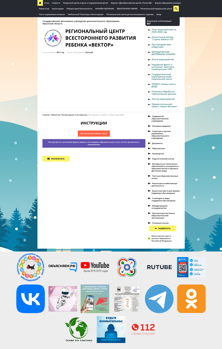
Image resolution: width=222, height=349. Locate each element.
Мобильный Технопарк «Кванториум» (86, 14)
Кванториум (58, 8)
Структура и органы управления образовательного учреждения (161, 134)
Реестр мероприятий (163, 99)
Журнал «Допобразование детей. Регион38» (131, 3)
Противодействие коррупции (161, 45)
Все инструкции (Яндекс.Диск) (93, 133)
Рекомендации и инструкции (74, 115)
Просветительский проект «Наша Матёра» (164, 105)
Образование (158, 148)
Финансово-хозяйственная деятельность (164, 184)
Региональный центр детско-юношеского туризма (130, 14)
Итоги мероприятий (163, 59)
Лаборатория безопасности (79, 8)
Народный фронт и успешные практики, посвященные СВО (163, 67)
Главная (45, 115)
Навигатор (44, 8)
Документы (157, 143)
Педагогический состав (163, 158)
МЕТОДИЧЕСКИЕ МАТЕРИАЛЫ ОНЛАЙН (163, 53)
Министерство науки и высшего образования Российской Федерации (162, 238)
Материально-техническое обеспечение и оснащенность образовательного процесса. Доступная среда (165, 167)
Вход (159, 14)
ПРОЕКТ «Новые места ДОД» (164, 85)
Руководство (158, 153)
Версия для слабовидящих (159, 21)
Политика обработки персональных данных (164, 92)
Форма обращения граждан (168, 3)
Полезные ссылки (160, 223)
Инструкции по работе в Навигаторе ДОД (106, 115)
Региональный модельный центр (156, 8)
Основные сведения (161, 126)
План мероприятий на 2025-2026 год (164, 30)
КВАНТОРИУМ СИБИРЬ (127, 8)
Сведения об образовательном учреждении (160, 118)
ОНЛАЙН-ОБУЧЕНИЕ (104, 8)
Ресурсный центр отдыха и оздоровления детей (85, 3)
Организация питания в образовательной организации (163, 215)
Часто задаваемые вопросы (52, 14)
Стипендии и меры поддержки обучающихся (163, 199)
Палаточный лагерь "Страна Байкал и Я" (163, 38)
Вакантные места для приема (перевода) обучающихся (166, 192)
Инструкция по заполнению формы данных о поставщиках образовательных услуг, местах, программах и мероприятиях (94, 143)
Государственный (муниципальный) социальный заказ (162, 76)
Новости (56, 3)
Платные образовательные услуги (165, 177)
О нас (46, 3)
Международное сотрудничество (159, 206)
